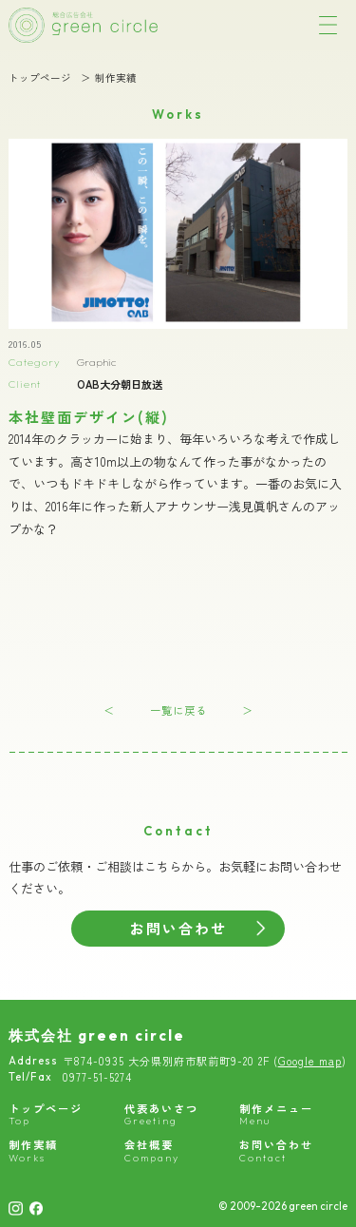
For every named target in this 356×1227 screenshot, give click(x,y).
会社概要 (151, 1151)
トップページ (40, 78)
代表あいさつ (161, 1114)
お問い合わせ (178, 928)
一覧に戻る (178, 710)
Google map (310, 1060)
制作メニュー (276, 1114)
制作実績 (116, 78)
